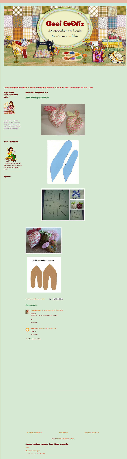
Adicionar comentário (33, 339)
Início (27, 448)
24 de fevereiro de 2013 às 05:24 (52, 310)
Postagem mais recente (34, 432)
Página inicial (63, 432)
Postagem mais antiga (92, 432)
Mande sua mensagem (33, 451)
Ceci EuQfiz (8, 10)
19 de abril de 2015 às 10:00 (47, 328)
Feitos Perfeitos (36, 310)
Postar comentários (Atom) (65, 439)
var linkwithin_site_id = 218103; (35, 454)
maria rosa (34, 328)
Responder (34, 322)
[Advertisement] (63, 410)
